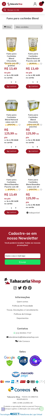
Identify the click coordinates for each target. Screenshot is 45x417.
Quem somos (22, 301)
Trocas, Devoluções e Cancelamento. (22, 310)
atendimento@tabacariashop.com (23, 337)
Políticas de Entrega (22, 314)
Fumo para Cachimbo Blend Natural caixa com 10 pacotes (11, 117)
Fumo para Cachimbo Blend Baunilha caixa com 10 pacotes (33, 182)
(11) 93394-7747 (22, 333)
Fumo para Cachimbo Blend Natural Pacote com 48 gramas (33, 56)
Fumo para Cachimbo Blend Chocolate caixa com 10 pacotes (33, 117)
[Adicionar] (15, 82)
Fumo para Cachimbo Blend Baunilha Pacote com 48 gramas (11, 182)
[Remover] (7, 82)
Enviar (22, 262)
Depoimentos (22, 318)
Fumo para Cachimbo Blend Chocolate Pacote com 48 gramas (11, 56)
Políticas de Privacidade (22, 306)
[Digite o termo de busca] (25, 10)
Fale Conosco (22, 341)
